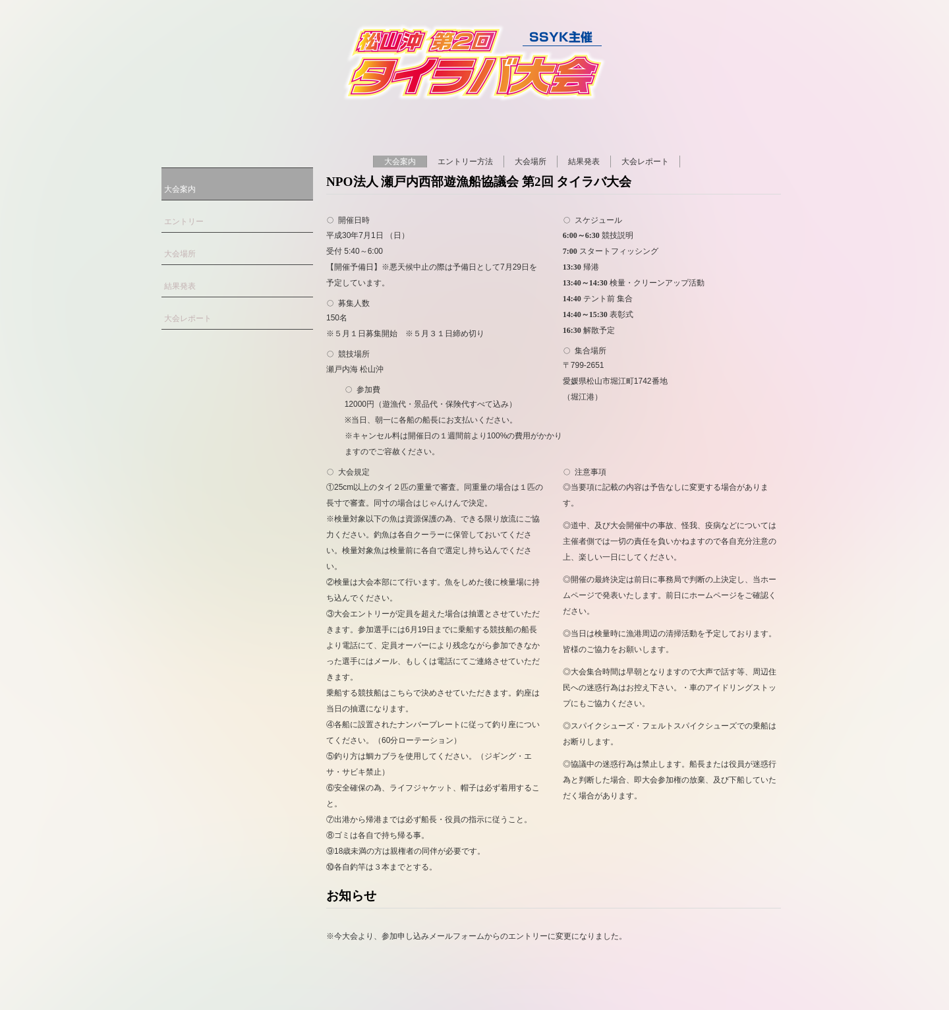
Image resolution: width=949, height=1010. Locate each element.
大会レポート (645, 161)
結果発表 (584, 161)
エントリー (184, 221)
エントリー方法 (465, 161)
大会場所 (530, 161)
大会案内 (400, 161)
